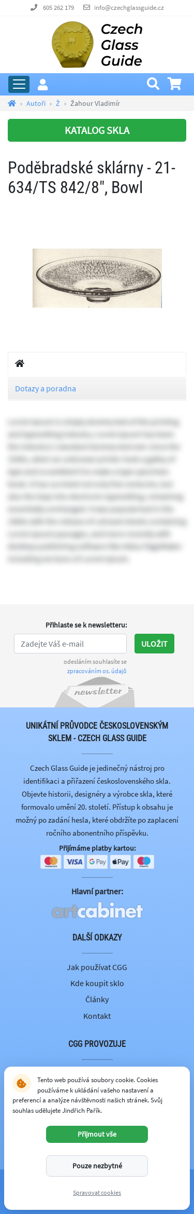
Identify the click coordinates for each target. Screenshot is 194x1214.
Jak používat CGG (97, 967)
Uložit (154, 643)
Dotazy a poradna (45, 388)
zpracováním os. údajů (97, 671)
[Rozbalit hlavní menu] (18, 84)
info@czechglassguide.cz (129, 7)
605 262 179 (58, 7)
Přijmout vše (97, 1134)
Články (97, 999)
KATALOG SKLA (97, 130)
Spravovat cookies (97, 1192)
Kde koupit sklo (97, 983)
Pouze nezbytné (97, 1165)
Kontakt (97, 1016)
